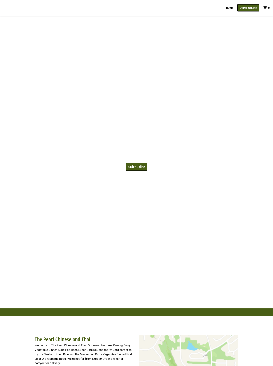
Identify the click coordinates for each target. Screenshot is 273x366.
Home (229, 8)
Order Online (248, 8)
